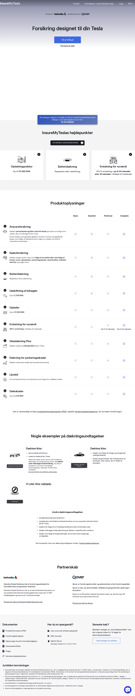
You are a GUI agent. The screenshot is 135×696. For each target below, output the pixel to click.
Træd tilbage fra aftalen (106, 641)
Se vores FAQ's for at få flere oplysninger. (42, 472)
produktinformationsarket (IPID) (52, 411)
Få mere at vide (67, 46)
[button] (99, 3)
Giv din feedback (67, 122)
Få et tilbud (67, 39)
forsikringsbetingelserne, (86, 411)
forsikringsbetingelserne (89, 543)
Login (121, 4)
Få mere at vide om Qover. (82, 603)
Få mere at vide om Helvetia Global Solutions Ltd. (23, 602)
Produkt (76, 4)
